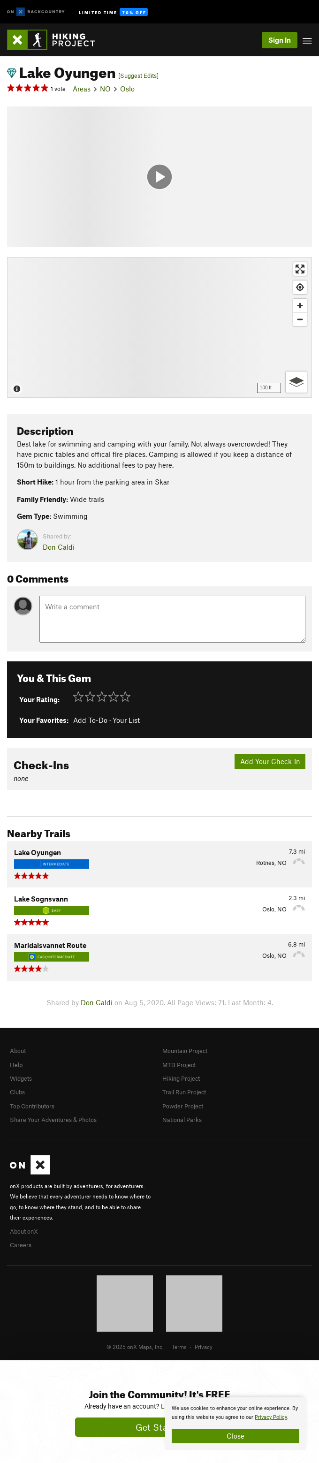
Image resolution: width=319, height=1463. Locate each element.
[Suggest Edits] (138, 75)
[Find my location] (300, 287)
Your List (126, 720)
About (18, 1050)
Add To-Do (90, 720)
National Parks (182, 1119)
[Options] (296, 382)
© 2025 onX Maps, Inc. (135, 1346)
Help (16, 1065)
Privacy (204, 1346)
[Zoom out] (300, 319)
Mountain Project (184, 1050)
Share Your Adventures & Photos (53, 1119)
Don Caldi (59, 547)
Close (235, 1436)
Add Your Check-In (270, 761)
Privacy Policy (271, 1417)
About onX (24, 1231)
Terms (179, 1346)
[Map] (159, 327)
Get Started (160, 1427)
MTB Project (179, 1065)
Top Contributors (32, 1106)
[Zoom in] (300, 305)
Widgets (21, 1078)
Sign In (279, 40)
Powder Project (182, 1106)
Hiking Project (181, 1078)
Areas (82, 88)
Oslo (127, 88)
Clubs (17, 1092)
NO (105, 88)
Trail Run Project (184, 1092)
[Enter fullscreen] (300, 269)
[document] (235, 1423)
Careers (20, 1245)
